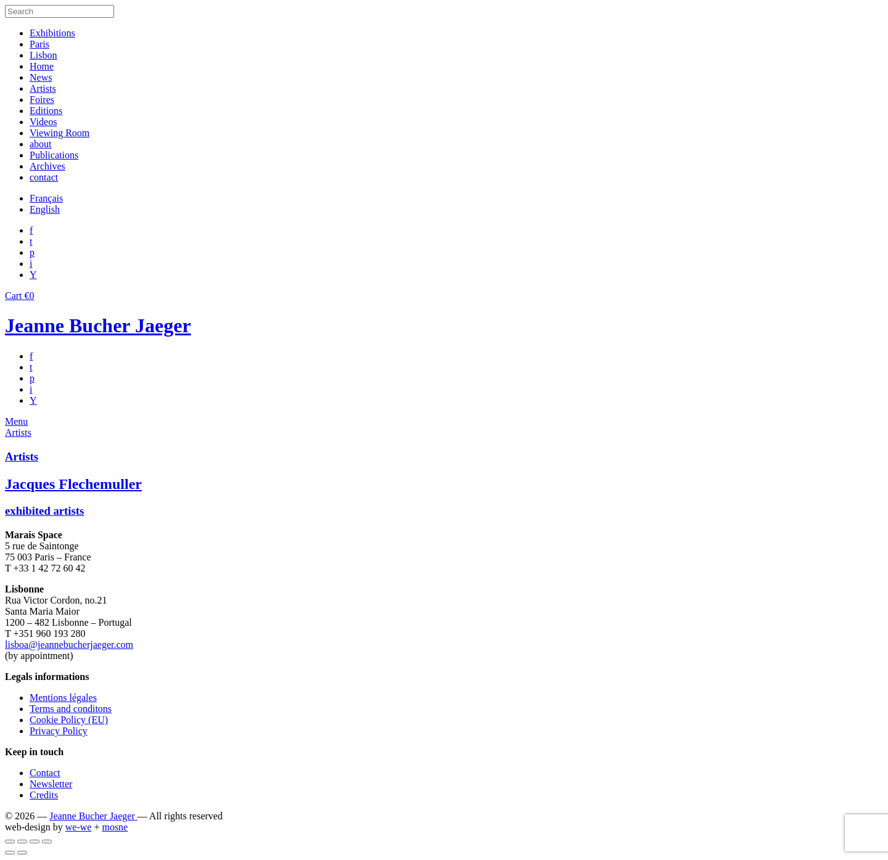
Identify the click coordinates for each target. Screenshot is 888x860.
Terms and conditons (71, 708)
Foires (42, 99)
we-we (78, 827)
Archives (47, 166)
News (41, 77)
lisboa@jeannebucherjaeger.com (69, 644)
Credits (44, 795)
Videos (43, 122)
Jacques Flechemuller (73, 484)
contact (44, 177)
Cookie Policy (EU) (69, 720)
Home (42, 66)
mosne (115, 827)
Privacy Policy (59, 731)
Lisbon (43, 55)
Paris (39, 44)
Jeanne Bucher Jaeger (98, 325)
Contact (45, 773)
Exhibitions (52, 33)
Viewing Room (59, 133)
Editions (46, 110)
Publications (54, 155)
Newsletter (51, 784)
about (41, 144)
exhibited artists (44, 510)
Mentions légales (63, 697)
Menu (16, 421)
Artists (43, 88)
